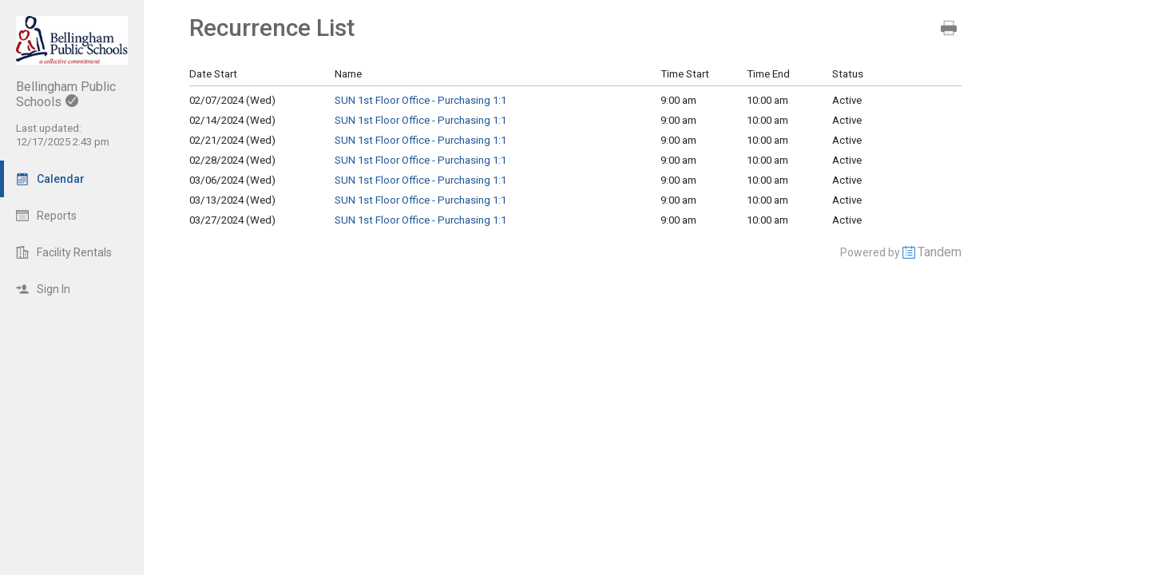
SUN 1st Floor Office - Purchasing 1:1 (420, 100)
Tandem (940, 252)
